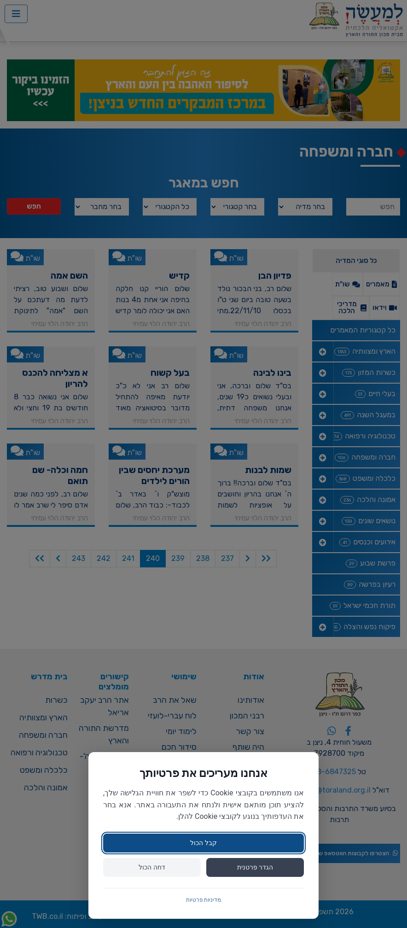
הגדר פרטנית (255, 867)
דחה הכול (152, 867)
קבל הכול (203, 842)
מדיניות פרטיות (203, 900)
